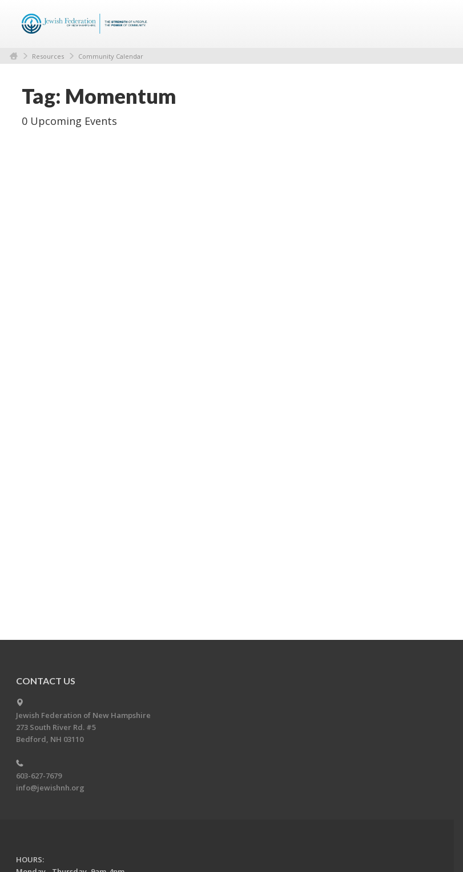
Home (14, 56)
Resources (48, 56)
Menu (428, 24)
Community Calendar (110, 56)
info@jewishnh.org (50, 787)
